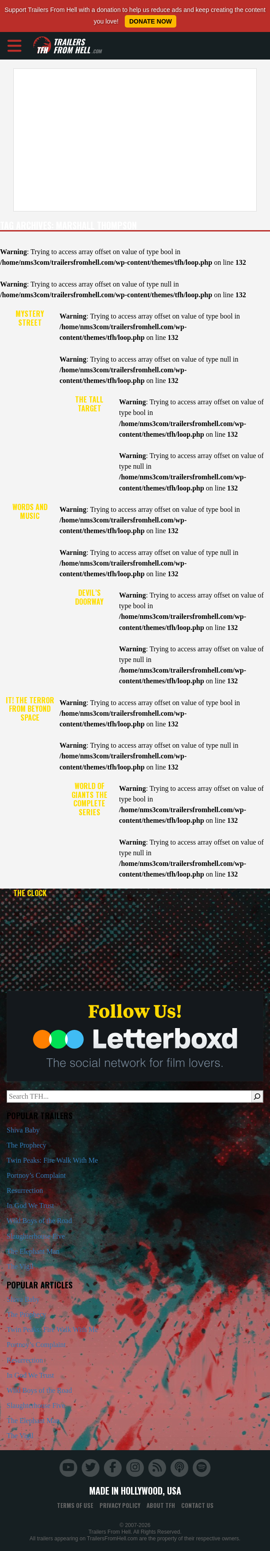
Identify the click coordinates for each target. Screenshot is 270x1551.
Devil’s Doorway (89, 597)
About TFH (161, 1505)
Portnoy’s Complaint (36, 1175)
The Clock (30, 893)
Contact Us (197, 1505)
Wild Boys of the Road (39, 1220)
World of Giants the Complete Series (89, 799)
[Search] (257, 1096)
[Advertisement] (132, 140)
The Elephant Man (33, 1251)
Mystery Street (30, 318)
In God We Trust (30, 1205)
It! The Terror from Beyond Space (30, 709)
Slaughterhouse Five (36, 1236)
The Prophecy (26, 1145)
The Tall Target (89, 404)
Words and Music (30, 511)
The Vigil (20, 1266)
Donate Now (150, 21)
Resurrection (25, 1190)
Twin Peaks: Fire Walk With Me (52, 1160)
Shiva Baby (23, 1130)
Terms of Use (75, 1505)
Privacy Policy (119, 1505)
